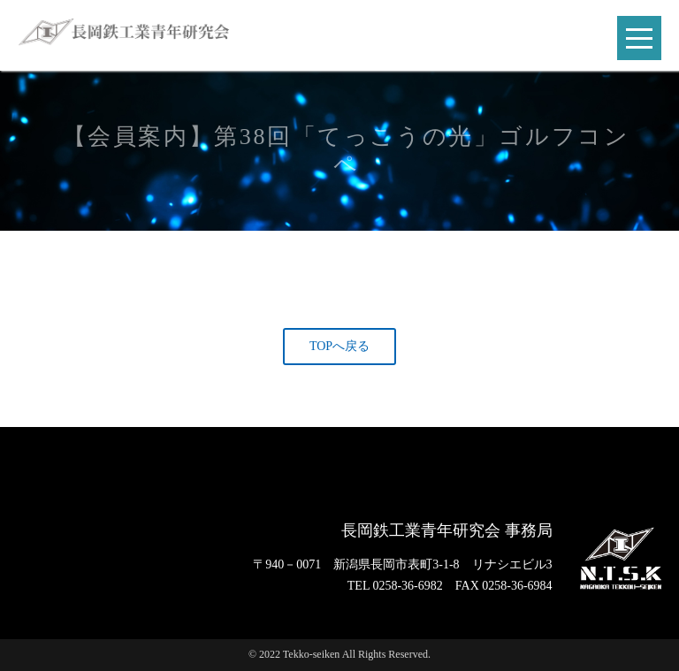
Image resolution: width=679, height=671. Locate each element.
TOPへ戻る (339, 346)
